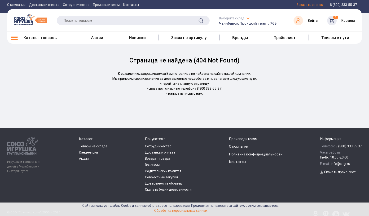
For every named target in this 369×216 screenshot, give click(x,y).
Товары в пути (335, 37)
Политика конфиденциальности (255, 154)
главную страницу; (195, 83)
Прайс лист (285, 37)
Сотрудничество (76, 5)
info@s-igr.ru (340, 164)
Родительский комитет (163, 171)
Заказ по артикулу (188, 37)
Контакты (131, 5)
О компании (16, 5)
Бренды (240, 37)
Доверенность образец (163, 183)
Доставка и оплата (44, 5)
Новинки (137, 37)
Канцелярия (88, 152)
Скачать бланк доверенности (168, 189)
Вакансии (152, 165)
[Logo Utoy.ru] (30, 19)
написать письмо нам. (185, 93)
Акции (97, 37)
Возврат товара (157, 158)
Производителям (106, 5)
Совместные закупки (161, 177)
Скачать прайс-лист (338, 172)
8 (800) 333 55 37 (349, 146)
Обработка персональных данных (180, 210)
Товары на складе (93, 146)
